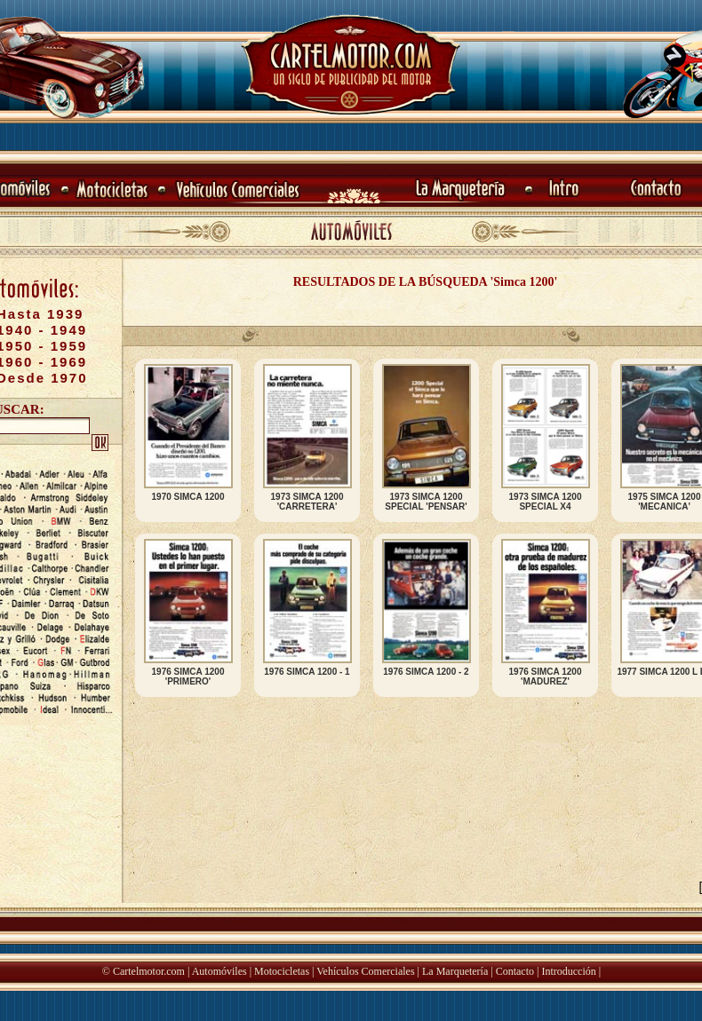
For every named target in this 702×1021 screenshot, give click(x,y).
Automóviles (219, 971)
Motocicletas (281, 971)
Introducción (568, 971)
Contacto (515, 971)
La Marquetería (455, 971)
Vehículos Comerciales (365, 971)
